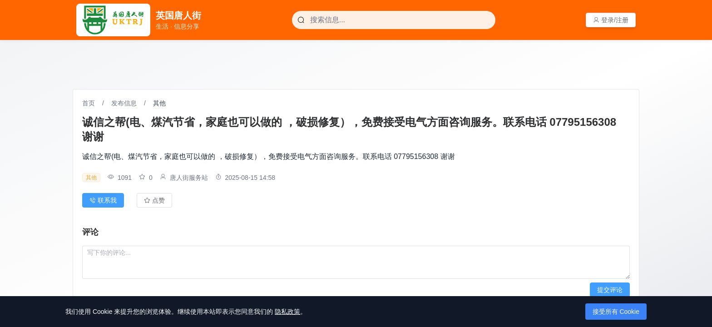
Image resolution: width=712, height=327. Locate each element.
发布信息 (124, 103)
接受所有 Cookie (616, 311)
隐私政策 (287, 311)
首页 (88, 103)
